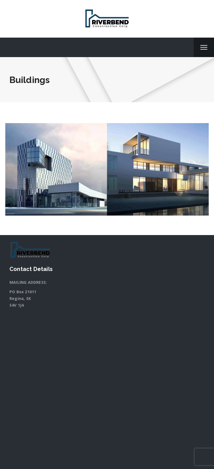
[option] (56, 169)
